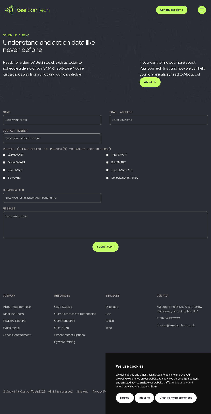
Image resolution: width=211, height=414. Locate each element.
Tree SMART (116, 155)
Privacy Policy (102, 391)
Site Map (83, 391)
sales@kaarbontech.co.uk (177, 325)
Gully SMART (13, 155)
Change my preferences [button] (175, 397)
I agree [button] (124, 397)
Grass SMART (14, 162)
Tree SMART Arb (119, 170)
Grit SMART (116, 162)
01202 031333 (170, 318)
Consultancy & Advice (122, 178)
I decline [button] (144, 397)
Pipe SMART (13, 170)
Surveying (11, 178)
